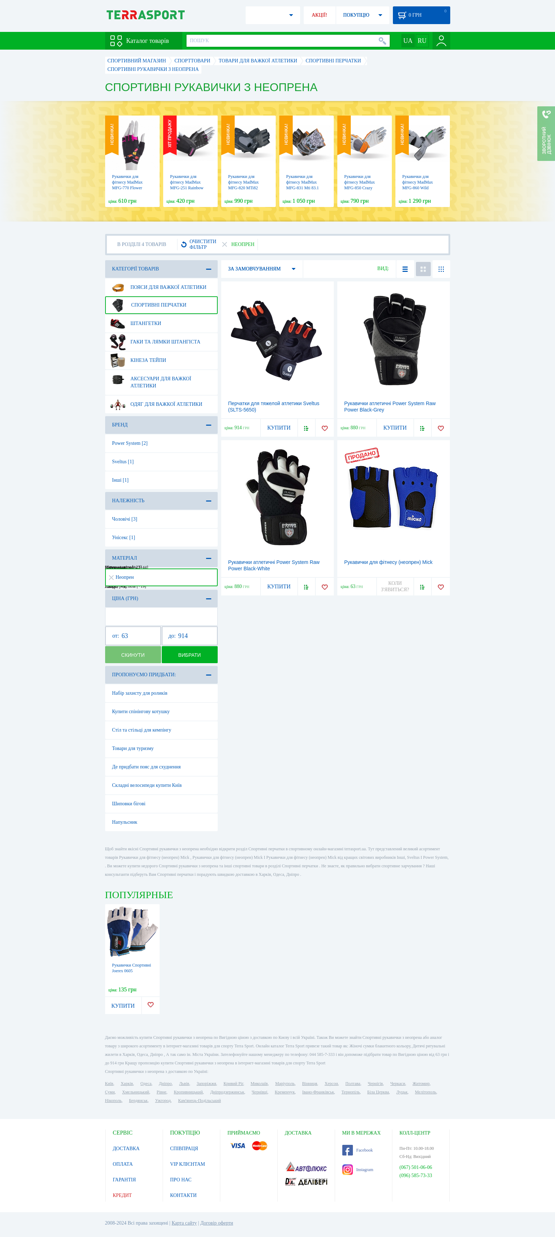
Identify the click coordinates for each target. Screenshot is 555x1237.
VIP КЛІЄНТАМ (187, 1164)
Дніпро (165, 1083)
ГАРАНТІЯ (124, 1179)
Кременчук (285, 1092)
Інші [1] (120, 480)
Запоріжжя (206, 1083)
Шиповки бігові (128, 803)
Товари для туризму (133, 748)
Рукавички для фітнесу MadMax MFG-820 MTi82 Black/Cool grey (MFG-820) (243, 188)
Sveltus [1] (123, 461)
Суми (110, 1092)
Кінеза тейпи (138, 360)
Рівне (161, 1092)
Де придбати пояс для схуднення (146, 766)
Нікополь (113, 1100)
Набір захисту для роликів (139, 693)
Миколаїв (259, 1083)
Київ (109, 1083)
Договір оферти (216, 1223)
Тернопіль (351, 1092)
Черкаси (397, 1083)
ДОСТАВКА (126, 1148)
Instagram (357, 1169)
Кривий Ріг (234, 1083)
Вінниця (309, 1083)
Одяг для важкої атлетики (156, 404)
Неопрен (121, 577)
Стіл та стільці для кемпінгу (141, 730)
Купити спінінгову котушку (141, 711)
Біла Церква (378, 1092)
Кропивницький (188, 1092)
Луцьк (402, 1092)
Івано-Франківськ (318, 1092)
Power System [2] (130, 443)
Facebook (357, 1150)
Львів (184, 1083)
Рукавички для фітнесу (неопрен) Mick (388, 562)
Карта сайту (184, 1223)
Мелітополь (425, 1092)
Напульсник (124, 822)
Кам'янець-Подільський (199, 1100)
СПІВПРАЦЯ (184, 1148)
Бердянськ (138, 1100)
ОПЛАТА (123, 1164)
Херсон (331, 1083)
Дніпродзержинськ (227, 1092)
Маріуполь (285, 1083)
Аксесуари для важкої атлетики (150, 379)
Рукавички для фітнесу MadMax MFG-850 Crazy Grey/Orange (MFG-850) (362, 188)
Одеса (146, 1083)
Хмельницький (135, 1092)
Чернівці (259, 1092)
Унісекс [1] (123, 537)
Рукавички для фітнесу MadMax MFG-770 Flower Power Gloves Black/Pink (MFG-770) (132, 188)
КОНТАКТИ (183, 1195)
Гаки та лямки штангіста (155, 342)
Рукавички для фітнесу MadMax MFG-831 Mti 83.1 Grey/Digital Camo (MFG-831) (302, 188)
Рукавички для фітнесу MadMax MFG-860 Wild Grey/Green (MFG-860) (419, 188)
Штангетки (135, 323)
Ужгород (163, 1100)
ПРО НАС (181, 1179)
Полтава (352, 1083)
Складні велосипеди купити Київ (147, 785)
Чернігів (375, 1083)
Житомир (421, 1083)
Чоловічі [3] (124, 519)
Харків (127, 1083)
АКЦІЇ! (319, 15)
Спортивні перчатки (148, 305)
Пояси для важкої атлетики (158, 287)
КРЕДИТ (122, 1195)
